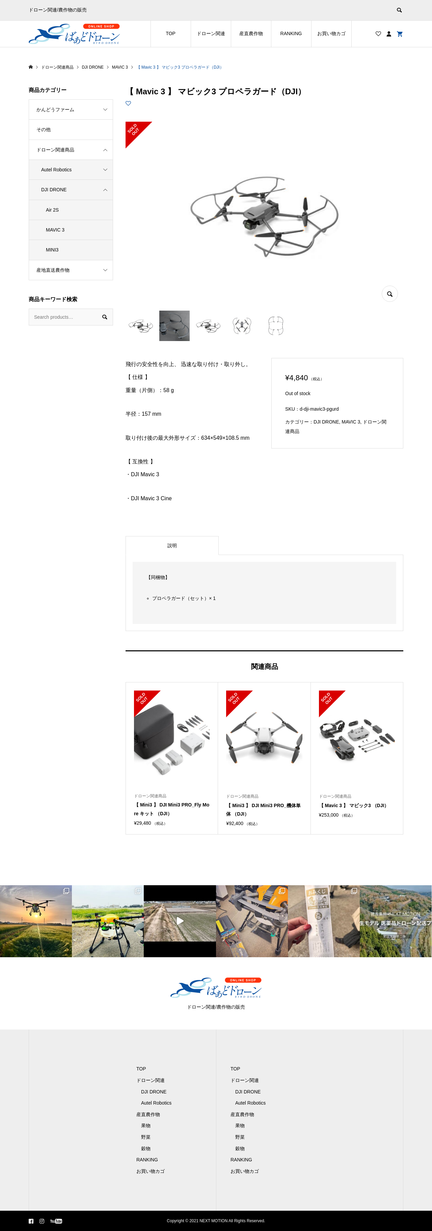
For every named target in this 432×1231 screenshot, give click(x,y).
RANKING (291, 33)
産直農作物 (251, 33)
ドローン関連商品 (55, 149)
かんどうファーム (55, 109)
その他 (43, 129)
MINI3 (52, 249)
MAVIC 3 (351, 422)
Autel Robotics (56, 169)
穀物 (146, 1148)
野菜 (146, 1137)
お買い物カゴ (331, 33)
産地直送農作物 (53, 270)
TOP (171, 33)
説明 (172, 545)
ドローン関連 (211, 33)
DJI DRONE (326, 422)
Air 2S (52, 210)
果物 (146, 1125)
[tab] (172, 545)
